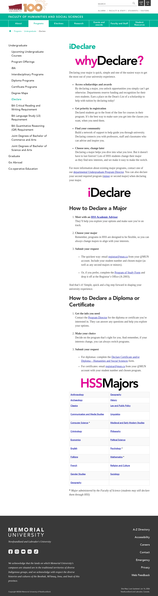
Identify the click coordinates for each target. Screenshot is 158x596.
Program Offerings (22, 61)
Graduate (14, 156)
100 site (35, 6)
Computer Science (79, 423)
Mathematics (116, 457)
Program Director (97, 317)
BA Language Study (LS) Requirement (26, 117)
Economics (76, 440)
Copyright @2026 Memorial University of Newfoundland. (29, 592)
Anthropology (77, 394)
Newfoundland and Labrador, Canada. (135, 592)
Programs (38, 23)
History (113, 400)
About (18, 23)
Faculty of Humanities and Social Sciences (45, 16)
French (74, 465)
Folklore (74, 457)
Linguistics (115, 414)
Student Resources (139, 23)
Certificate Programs (24, 87)
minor (106, 176)
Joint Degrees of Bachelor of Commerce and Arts (29, 137)
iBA (13, 68)
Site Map (124, 589)
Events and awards (99, 23)
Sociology (115, 474)
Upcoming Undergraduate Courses (27, 53)
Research (78, 23)
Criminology (76, 431)
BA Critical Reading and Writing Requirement (25, 107)
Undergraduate (30, 31)
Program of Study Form (127, 272)
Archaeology (77, 400)
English (74, 448)
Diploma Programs (22, 80)
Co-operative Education (23, 168)
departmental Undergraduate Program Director (98, 172)
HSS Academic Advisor (104, 217)
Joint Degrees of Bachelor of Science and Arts (29, 148)
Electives (58, 23)
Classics (74, 405)
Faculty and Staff (119, 23)
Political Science (117, 440)
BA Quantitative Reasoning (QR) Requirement (27, 127)
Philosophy (115, 431)
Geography (115, 394)
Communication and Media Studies (87, 414)
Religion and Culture (120, 465)
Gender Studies (78, 474)
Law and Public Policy (120, 405)
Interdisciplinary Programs (27, 74)
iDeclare (16, 99)
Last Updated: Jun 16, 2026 (139, 589)
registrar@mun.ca (118, 256)
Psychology (115, 448)
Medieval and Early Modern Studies (127, 423)
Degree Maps (19, 93)
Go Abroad (15, 162)
